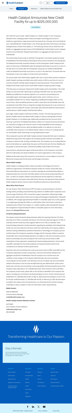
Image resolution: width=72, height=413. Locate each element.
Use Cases (27, 372)
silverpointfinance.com (21, 210)
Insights (27, 379)
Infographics (28, 396)
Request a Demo (60, 2)
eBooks (27, 386)
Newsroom (34, 8)
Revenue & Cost (11, 379)
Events (39, 375)
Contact (53, 368)
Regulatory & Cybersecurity (14, 382)
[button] (3, 3)
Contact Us (53, 375)
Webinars (27, 382)
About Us (39, 379)
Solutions (10, 368)
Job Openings (40, 382)
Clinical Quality (11, 375)
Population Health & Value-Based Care (12, 386)
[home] (16, 2)
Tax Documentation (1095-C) (57, 386)
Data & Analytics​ (12, 372)
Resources (28, 368)
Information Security (55, 382)
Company (40, 368)
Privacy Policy (56, 410)
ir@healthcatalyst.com (13, 309)
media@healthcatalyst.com (15, 297)
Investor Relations (41, 386)
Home (11, 8)
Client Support (54, 379)
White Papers (28, 389)
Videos (26, 393)
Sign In (48, 2)
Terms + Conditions (42, 410)
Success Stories (29, 375)
